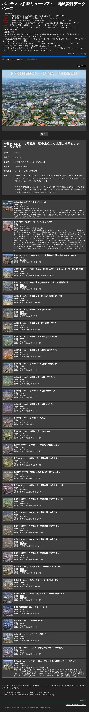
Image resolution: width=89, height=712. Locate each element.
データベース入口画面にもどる (41, 695)
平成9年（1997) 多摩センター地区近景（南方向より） (37, 553)
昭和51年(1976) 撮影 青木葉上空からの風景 (33, 222)
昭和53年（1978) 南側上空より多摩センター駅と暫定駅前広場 (41, 282)
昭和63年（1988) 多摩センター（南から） (32, 431)
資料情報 (19, 59)
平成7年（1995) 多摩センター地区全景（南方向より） (37, 512)
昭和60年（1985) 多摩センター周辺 (29, 418)
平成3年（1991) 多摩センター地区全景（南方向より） (37, 458)
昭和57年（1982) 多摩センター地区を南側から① (35, 336)
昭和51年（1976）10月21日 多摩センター (32, 634)
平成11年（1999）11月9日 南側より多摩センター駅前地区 (39, 648)
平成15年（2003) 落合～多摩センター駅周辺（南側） (37, 580)
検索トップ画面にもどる (39, 692)
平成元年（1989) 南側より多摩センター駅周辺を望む (37, 472)
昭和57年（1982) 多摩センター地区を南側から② (35, 350)
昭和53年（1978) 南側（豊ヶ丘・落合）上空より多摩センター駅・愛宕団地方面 (48, 269)
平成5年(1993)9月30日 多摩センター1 (30, 607)
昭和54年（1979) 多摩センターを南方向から (33, 309)
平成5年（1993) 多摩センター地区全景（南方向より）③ (38, 485)
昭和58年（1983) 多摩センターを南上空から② (34, 391)
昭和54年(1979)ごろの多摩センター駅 (30, 202)
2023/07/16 (19, 157)
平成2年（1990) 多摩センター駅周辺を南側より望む (36, 445)
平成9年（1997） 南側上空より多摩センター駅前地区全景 (39, 593)
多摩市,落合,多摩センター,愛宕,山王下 (30, 162)
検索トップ (7, 59)
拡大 (44, 134)
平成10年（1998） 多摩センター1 (29, 620)
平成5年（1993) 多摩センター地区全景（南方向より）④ (38, 499)
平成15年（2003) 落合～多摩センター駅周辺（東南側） (38, 566)
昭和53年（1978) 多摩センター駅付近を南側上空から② (38, 296)
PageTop (83, 700)
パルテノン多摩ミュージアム (76, 705)
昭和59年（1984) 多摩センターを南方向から (33, 404)
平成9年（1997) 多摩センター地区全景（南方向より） (37, 539)
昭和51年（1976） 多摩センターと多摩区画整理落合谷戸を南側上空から (45, 255)
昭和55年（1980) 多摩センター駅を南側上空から (35, 323)
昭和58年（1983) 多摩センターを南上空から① (34, 377)
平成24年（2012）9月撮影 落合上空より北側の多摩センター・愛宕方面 (45, 661)
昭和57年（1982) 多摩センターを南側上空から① (35, 364)
